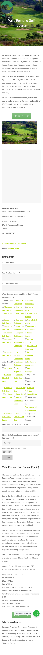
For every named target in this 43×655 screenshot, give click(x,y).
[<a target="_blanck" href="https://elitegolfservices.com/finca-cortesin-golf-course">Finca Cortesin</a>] (26, 332)
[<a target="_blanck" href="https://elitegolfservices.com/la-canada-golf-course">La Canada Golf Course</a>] (3, 352)
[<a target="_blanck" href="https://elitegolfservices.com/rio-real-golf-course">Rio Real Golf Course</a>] (26, 387)
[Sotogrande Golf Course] (26, 397)
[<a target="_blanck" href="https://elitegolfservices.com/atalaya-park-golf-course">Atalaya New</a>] (26, 307)
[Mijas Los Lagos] (26, 374)
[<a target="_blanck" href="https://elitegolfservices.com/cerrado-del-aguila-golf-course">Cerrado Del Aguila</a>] (26, 320)
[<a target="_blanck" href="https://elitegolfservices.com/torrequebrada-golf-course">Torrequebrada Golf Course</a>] (26, 403)
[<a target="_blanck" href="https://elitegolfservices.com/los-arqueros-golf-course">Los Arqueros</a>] (14, 368)
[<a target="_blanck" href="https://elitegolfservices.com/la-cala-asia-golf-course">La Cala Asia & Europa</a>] (26, 345)
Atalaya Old (8, 313)
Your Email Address (10, 283)
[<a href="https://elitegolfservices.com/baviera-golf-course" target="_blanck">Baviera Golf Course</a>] (26, 313)
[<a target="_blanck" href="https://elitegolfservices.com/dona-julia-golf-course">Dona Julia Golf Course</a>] (14, 326)
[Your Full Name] (21, 267)
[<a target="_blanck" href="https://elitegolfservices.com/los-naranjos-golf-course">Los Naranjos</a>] (26, 368)
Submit (7, 457)
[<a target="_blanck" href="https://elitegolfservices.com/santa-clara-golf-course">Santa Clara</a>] (14, 394)
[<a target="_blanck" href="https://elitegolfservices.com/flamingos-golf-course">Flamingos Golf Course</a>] (3, 339)
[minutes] (9, 451)
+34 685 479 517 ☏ (21, 116)
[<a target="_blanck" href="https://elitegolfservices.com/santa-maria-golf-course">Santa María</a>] (26, 394)
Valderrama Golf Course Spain (7, 416)
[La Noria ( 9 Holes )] (3, 361)
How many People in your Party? (15, 424)
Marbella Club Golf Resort (6, 377)
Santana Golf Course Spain (18, 400)
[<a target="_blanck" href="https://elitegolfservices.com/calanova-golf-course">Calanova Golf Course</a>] (14, 320)
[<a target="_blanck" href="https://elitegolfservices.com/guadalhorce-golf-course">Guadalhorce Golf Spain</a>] (14, 339)
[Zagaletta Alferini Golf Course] (26, 413)
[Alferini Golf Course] (3, 300)
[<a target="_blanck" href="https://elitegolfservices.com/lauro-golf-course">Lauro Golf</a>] (3, 368)
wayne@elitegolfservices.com (14, 243)
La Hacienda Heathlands (18, 355)
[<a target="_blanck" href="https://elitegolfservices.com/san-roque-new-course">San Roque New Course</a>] (3, 394)
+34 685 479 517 (14, 248)
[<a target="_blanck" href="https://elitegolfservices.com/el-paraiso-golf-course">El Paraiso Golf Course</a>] (3, 332)
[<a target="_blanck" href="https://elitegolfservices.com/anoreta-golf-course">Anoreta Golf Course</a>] (14, 307)
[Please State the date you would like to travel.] (21, 443)
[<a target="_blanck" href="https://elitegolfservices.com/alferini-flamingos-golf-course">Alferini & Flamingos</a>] (14, 300)
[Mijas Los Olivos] (26, 381)
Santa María (32, 394)
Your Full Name (8, 262)
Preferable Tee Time (14, 448)
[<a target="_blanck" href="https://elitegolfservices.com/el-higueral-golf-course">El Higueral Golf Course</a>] (26, 326)
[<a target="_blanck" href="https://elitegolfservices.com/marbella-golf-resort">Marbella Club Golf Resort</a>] (3, 374)
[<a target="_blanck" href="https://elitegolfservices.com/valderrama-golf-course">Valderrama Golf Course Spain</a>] (3, 413)
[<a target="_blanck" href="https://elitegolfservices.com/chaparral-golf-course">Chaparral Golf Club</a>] (3, 326)
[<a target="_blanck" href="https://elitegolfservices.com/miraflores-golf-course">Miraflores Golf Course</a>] (3, 387)
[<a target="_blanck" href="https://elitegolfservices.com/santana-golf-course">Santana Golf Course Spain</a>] (14, 397)
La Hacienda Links (29, 355)
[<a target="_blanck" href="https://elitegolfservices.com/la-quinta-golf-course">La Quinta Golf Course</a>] (14, 361)
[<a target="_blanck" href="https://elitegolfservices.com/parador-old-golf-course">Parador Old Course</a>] (14, 387)
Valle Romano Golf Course (19, 416)
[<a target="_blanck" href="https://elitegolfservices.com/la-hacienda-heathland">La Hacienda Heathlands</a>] (14, 352)
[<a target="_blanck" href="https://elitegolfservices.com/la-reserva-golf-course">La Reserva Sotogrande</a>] (26, 361)
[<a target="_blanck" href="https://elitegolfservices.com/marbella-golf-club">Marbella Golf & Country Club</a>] (14, 374)
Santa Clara (20, 394)
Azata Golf (20, 313)
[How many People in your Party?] (21, 429)
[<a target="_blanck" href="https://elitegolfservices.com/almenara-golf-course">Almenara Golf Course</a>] (3, 307)
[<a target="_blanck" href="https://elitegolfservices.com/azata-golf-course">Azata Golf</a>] (14, 313)
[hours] (4, 451)
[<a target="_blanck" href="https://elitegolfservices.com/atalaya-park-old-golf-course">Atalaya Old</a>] (3, 313)
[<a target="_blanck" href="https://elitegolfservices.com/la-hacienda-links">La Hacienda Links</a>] (26, 352)
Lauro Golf (8, 368)
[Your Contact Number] (21, 277)
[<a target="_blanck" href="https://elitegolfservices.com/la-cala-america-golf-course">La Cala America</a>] (26, 339)
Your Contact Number (11, 272)
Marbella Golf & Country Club (19, 377)
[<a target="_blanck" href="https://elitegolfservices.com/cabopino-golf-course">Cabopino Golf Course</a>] (3, 320)
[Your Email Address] (21, 288)
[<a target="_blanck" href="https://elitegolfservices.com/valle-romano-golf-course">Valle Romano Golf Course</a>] (14, 413)
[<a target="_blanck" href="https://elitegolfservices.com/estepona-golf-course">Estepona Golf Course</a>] (14, 332)
